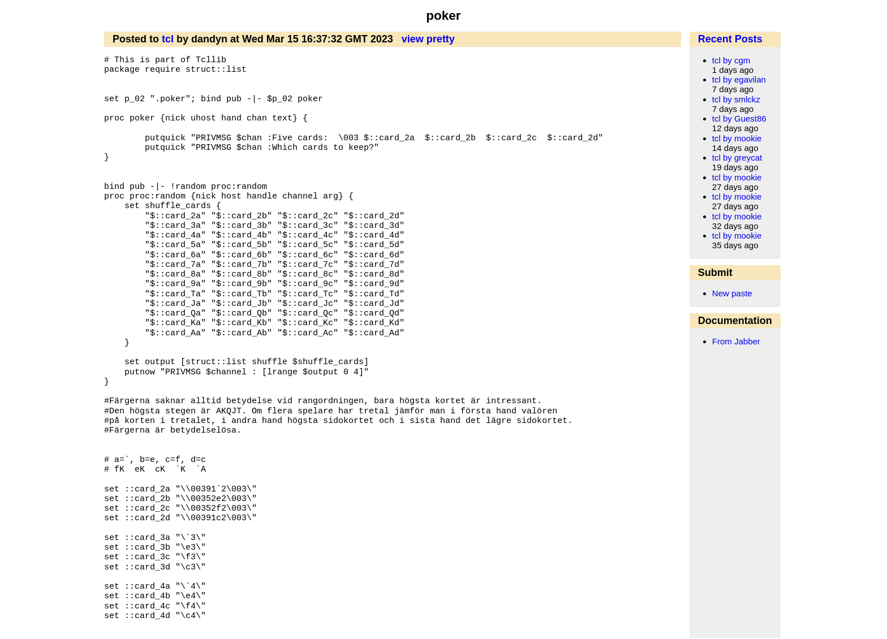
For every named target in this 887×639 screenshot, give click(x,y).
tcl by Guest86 (739, 118)
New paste (732, 293)
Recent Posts (730, 39)
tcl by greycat (737, 157)
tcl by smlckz (736, 99)
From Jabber (736, 341)
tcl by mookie (737, 138)
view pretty (428, 39)
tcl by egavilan (739, 79)
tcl (168, 39)
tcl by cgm (731, 60)
